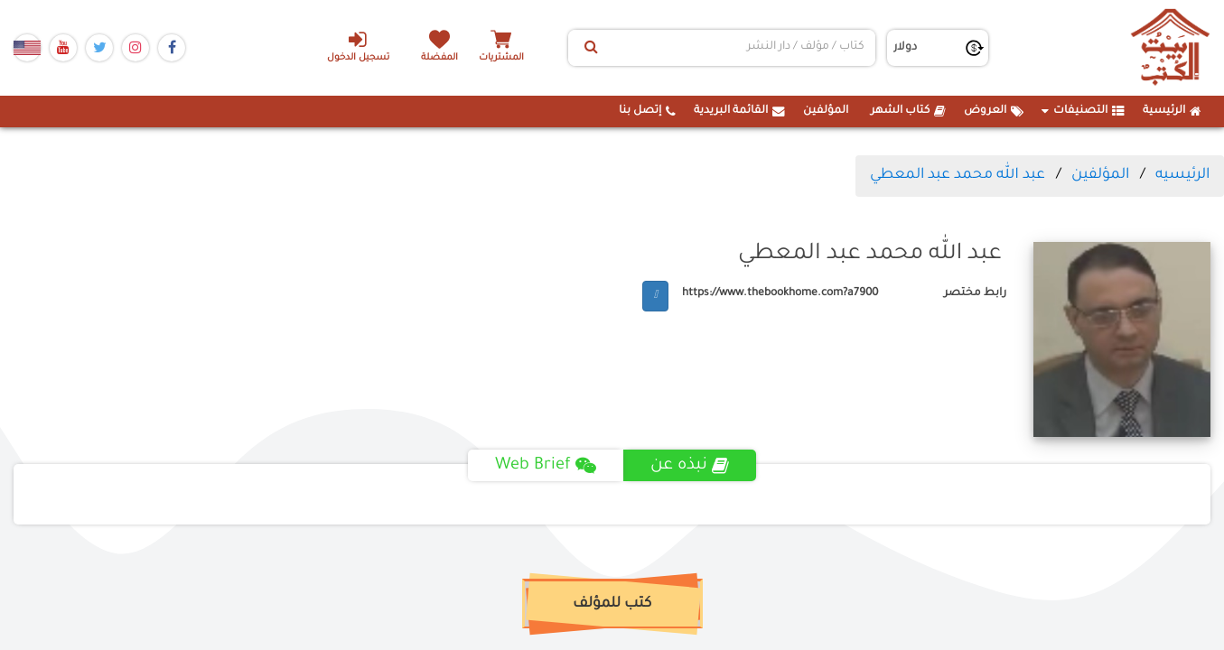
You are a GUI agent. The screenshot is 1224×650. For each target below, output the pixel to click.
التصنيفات (1083, 111)
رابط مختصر (975, 293)
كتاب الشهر (908, 111)
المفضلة (440, 58)
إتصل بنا (647, 111)
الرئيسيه (1182, 175)
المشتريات (503, 58)
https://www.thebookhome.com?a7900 (780, 293)
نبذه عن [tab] (689, 466)
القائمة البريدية (739, 111)
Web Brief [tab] (545, 466)
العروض (993, 111)
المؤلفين (825, 111)
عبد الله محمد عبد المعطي (957, 175)
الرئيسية (1172, 111)
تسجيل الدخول (357, 46)
